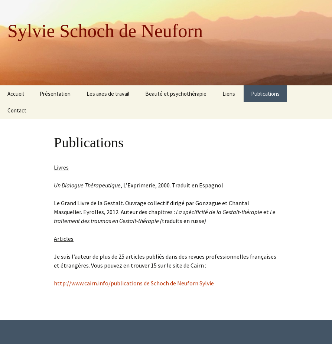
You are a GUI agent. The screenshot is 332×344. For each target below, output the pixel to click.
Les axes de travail (108, 93)
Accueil (15, 93)
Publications (265, 93)
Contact (16, 110)
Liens (228, 93)
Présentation (55, 93)
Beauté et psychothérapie (175, 93)
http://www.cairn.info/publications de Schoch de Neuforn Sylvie (134, 283)
